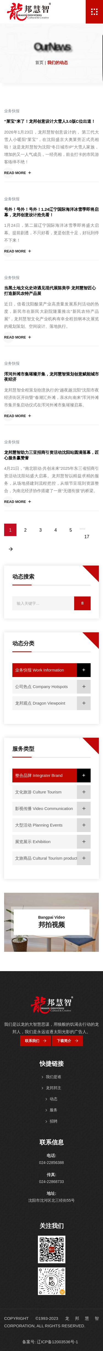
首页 (39, 62)
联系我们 (35, 1041)
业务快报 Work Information (53, 670)
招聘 (53, 1121)
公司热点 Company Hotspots (53, 687)
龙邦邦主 (53, 1088)
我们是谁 (53, 1077)
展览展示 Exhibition (53, 842)
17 (86, 536)
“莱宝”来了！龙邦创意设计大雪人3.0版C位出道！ (49, 121)
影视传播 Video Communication (53, 809)
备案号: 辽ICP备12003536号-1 (50, 1341)
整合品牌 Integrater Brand (53, 775)
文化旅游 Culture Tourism (53, 792)
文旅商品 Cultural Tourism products (53, 858)
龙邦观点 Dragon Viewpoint (53, 703)
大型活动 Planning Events (53, 825)
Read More (17, 173)
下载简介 (67, 1041)
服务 (53, 1110)
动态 (53, 1099)
